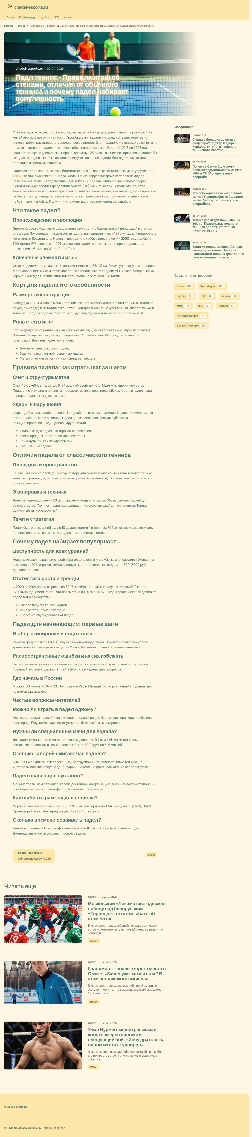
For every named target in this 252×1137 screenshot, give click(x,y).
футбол (44, 17)
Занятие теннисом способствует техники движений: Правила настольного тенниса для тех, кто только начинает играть (218, 252)
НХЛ (204, 306)
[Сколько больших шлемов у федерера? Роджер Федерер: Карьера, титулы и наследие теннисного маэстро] (182, 142)
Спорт (10, 17)
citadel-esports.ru (55, 1128)
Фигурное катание (191, 316)
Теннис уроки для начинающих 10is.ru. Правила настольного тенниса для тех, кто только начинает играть (216, 225)
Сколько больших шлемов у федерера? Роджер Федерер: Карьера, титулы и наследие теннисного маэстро (215, 145)
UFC (56, 17)
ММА (93, 1072)
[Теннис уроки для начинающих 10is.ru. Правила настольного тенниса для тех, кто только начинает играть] (182, 222)
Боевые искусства (192, 325)
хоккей (68, 17)
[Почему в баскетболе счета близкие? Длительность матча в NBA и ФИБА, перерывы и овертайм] (182, 168)
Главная (8, 25)
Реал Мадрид (27, 17)
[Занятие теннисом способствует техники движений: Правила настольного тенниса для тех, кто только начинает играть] (182, 249)
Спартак (227, 306)
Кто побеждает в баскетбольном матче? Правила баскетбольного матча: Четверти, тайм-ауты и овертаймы (217, 198)
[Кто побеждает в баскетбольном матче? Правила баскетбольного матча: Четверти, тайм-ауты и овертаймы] (182, 195)
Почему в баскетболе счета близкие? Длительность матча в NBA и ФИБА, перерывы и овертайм (217, 172)
